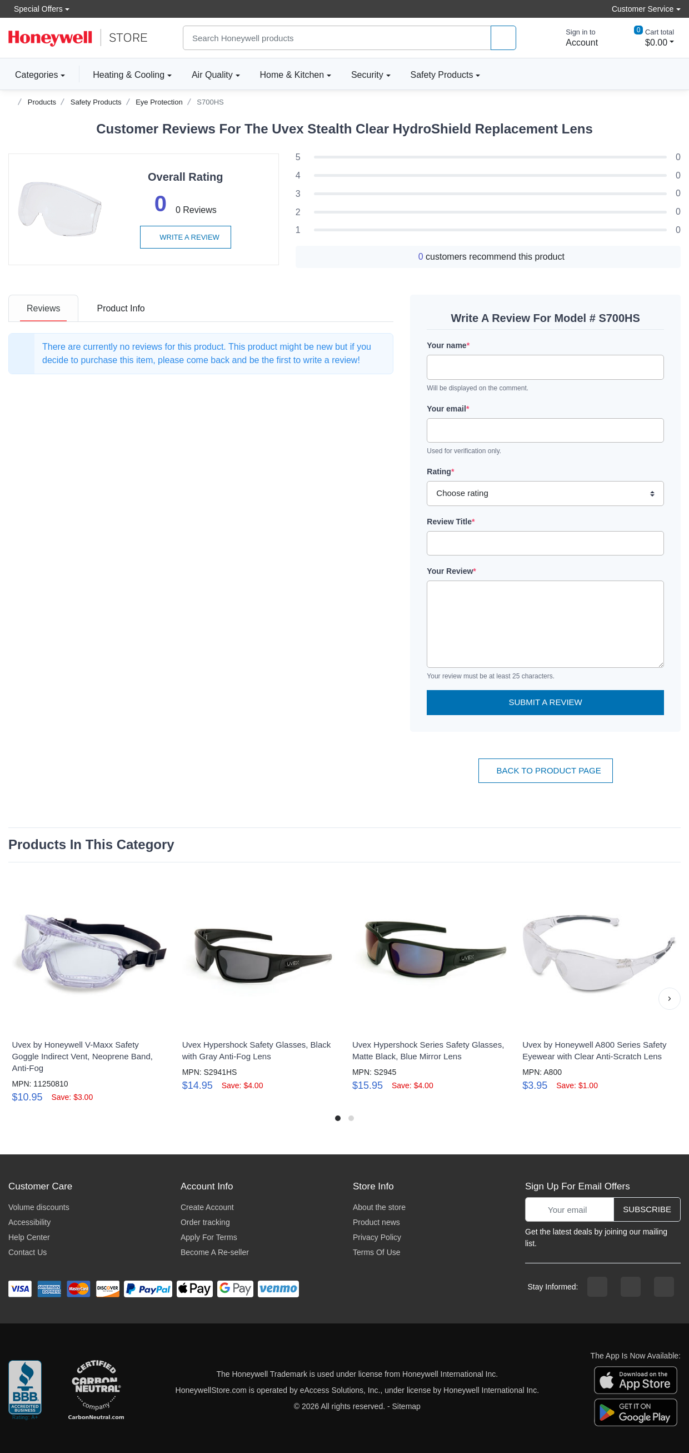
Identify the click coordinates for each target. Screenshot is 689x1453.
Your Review (451, 571)
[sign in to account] (574, 38)
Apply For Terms (209, 1237)
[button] (669, 999)
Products (42, 102)
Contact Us (27, 1252)
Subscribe (647, 1209)
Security (367, 75)
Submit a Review (545, 702)
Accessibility (29, 1222)
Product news (376, 1222)
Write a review (185, 237)
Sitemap (406, 1406)
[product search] (503, 38)
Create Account (207, 1207)
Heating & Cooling (128, 75)
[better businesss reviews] (25, 1390)
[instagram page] (631, 1287)
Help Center (29, 1237)
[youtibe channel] (664, 1287)
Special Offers (35, 8)
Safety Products (442, 75)
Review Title (451, 521)
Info (120, 308)
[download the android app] (635, 1411)
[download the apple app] (635, 1379)
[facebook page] (597, 1287)
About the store (379, 1207)
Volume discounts (38, 1207)
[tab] (43, 308)
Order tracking (205, 1222)
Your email (448, 408)
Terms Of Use (377, 1252)
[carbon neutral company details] (96, 1390)
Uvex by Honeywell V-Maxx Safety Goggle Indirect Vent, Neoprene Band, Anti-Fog (82, 1056)
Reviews (43, 308)
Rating (440, 471)
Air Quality (212, 75)
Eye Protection (159, 102)
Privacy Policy (377, 1237)
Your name (448, 345)
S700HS (210, 102)
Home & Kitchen (292, 75)
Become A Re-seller (215, 1252)
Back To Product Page (545, 770)
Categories (33, 75)
